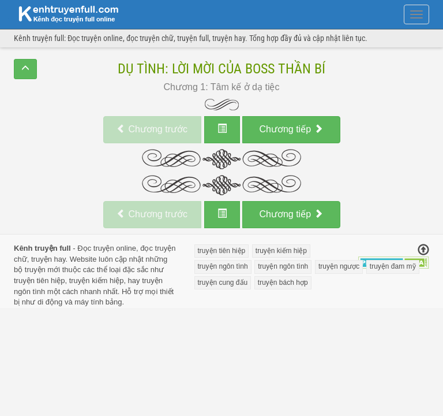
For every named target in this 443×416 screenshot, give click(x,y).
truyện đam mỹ (393, 266)
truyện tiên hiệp (39, 280)
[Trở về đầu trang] (423, 250)
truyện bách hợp (283, 282)
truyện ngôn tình (223, 266)
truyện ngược (338, 266)
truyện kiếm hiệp (96, 280)
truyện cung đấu (223, 282)
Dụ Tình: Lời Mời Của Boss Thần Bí (221, 69)
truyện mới (42, 269)
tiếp (290, 129)
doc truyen (61, 13)
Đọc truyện (95, 248)
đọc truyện (157, 248)
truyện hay (48, 259)
